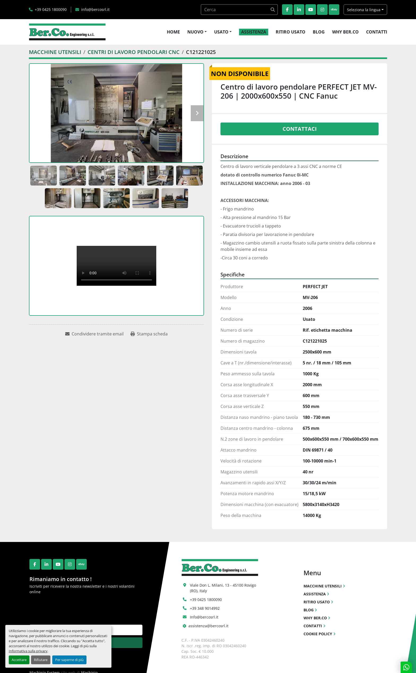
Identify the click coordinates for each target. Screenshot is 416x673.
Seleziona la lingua (363, 9)
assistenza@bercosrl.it (208, 625)
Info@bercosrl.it (204, 617)
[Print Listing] (149, 334)
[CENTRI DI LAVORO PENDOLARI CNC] (134, 52)
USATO (221, 32)
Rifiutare (40, 659)
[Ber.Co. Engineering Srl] (219, 567)
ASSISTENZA (253, 32)
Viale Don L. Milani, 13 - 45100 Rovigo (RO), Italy (223, 588)
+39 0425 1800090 (51, 9)
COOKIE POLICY (318, 633)
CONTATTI (376, 32)
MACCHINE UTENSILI (323, 585)
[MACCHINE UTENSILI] (55, 52)
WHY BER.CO (345, 32)
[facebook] (287, 9)
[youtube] (310, 9)
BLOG (319, 32)
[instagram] (322, 9)
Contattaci (300, 128)
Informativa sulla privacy (28, 651)
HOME (173, 32)
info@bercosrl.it (95, 9)
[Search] (239, 9)
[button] (197, 32)
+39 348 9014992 (205, 608)
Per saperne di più (69, 659)
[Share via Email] (94, 334)
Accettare (19, 659)
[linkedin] (299, 9)
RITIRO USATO (290, 32)
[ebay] (334, 9)
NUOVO (195, 32)
